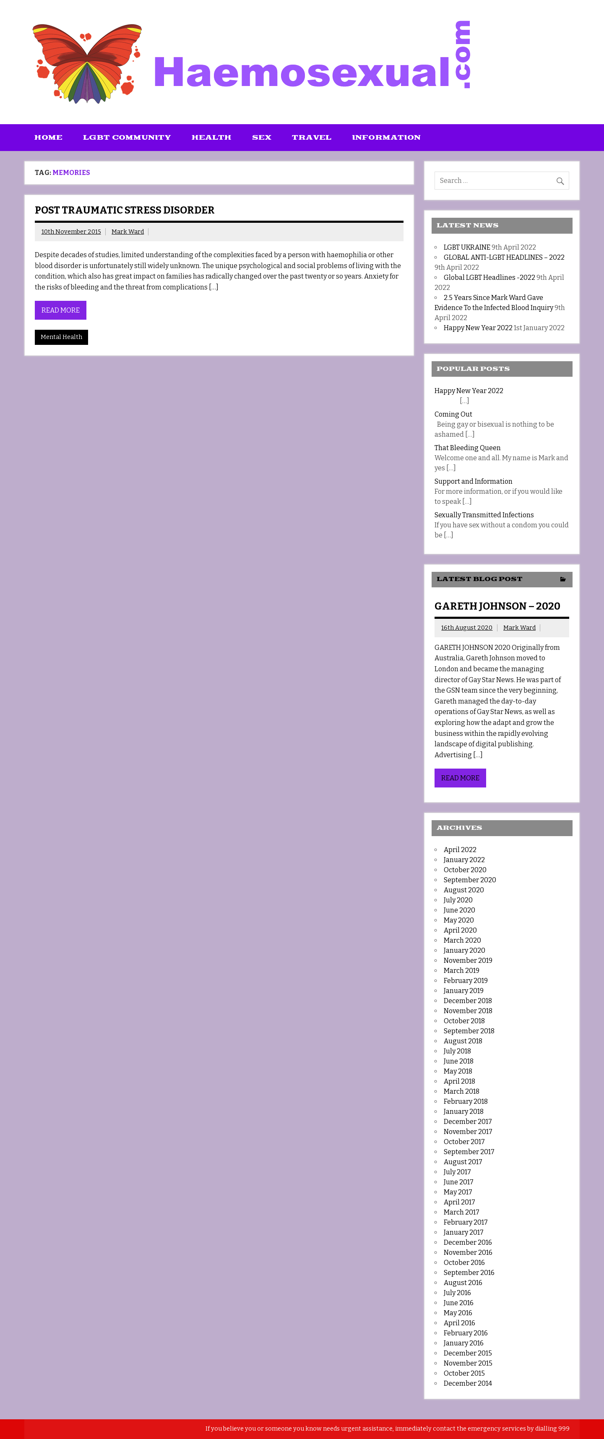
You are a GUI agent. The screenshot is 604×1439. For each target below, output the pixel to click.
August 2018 (463, 1041)
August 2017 (463, 1162)
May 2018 (458, 1071)
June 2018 (459, 1061)
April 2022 (460, 850)
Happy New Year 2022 (478, 328)
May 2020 (459, 920)
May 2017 (458, 1192)
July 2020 (458, 900)
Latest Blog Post (480, 579)
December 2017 (468, 1122)
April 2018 (459, 1081)
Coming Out (453, 414)
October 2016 (464, 1263)
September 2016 (469, 1273)
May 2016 (458, 1313)
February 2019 (466, 981)
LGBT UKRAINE (467, 247)
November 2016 (468, 1253)
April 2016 (459, 1323)
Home (48, 137)
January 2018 (464, 1112)
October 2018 (464, 1021)
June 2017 (459, 1182)
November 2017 (468, 1132)
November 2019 (468, 961)
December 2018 (468, 1001)
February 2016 (466, 1333)
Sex (261, 137)
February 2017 (466, 1222)
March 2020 (462, 940)
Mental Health (61, 337)
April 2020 (460, 930)
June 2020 (459, 910)
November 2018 (468, 1011)
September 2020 (470, 880)
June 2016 (459, 1303)
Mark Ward (128, 231)
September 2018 (469, 1031)
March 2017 (461, 1212)
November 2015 (468, 1363)
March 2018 (461, 1091)
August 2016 (463, 1283)
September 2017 (469, 1152)
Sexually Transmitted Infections (484, 515)
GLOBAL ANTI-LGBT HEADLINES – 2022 (504, 257)
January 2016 (464, 1343)
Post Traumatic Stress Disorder (125, 210)
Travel (311, 137)
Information (386, 137)
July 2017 (457, 1172)
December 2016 (468, 1242)
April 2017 (459, 1202)
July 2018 (457, 1051)
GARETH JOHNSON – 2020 (497, 606)
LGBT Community (127, 137)
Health (212, 137)
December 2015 (468, 1353)
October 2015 (464, 1373)
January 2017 (464, 1232)
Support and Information (474, 481)
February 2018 (466, 1101)
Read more (61, 310)
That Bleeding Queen (468, 448)
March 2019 (461, 971)
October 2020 (465, 870)
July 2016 (457, 1293)
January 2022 (464, 860)
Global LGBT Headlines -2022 (489, 278)
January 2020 (464, 950)
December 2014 (468, 1383)
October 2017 (464, 1142)
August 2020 (464, 890)
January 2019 (464, 991)
